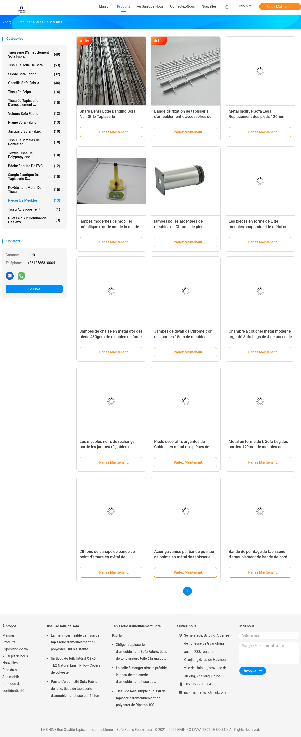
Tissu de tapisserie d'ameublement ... (34, 103)
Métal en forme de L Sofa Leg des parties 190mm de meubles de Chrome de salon (258, 447)
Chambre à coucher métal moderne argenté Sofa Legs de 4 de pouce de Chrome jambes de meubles (260, 337)
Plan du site (11, 670)
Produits (8, 642)
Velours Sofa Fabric (34, 113)
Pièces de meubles (34, 200)
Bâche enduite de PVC (34, 165)
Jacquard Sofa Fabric (34, 131)
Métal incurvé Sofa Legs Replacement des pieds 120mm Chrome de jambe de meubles (256, 116)
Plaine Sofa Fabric (34, 122)
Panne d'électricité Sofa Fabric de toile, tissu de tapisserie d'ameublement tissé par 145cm (75, 689)
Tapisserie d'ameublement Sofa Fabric (34, 54)
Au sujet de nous (15, 656)
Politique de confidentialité (13, 687)
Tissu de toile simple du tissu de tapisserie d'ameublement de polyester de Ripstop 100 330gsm (141, 698)
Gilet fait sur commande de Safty (34, 220)
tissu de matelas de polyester (34, 142)
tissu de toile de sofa (34, 65)
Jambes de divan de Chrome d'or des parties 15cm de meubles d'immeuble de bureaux (183, 337)
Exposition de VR (15, 649)
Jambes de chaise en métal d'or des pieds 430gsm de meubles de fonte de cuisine (111, 337)
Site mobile (11, 677)
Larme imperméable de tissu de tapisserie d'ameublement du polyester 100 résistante (75, 642)
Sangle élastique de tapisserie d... (34, 177)
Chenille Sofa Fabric (34, 82)
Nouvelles (10, 663)
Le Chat (34, 289)
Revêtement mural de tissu (34, 190)
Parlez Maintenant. (280, 7)
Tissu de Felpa (34, 91)
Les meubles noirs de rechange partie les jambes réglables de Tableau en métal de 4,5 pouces (107, 447)
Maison (8, 635)
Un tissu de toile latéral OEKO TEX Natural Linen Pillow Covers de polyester (75, 665)
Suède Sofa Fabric (34, 74)
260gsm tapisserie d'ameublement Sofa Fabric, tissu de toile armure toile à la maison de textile (141, 652)
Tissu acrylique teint (34, 209)
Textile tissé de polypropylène (34, 155)
